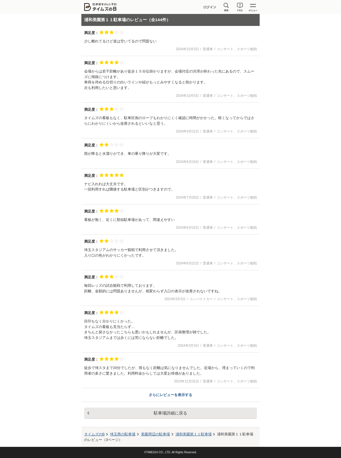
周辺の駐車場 (155, 434)
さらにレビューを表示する (170, 395)
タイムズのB (94, 434)
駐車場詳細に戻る (170, 413)
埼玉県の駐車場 (122, 434)
